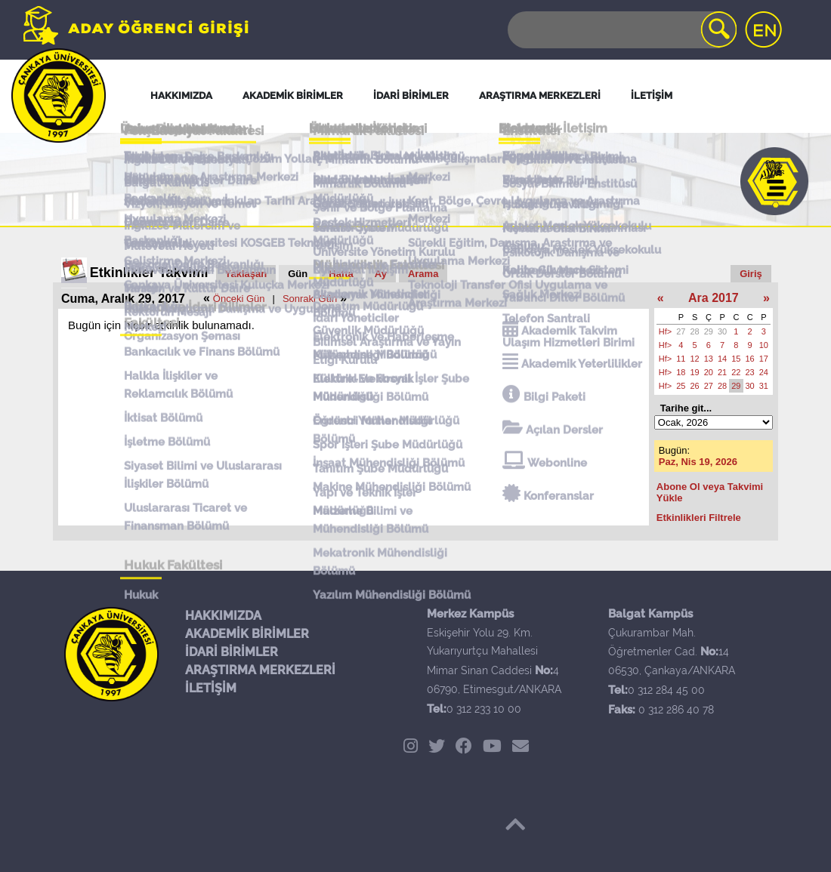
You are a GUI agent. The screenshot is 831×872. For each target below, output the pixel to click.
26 (695, 385)
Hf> (665, 331)
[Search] (621, 29)
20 (708, 372)
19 (695, 372)
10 (763, 345)
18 (680, 372)
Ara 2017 (713, 297)
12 (695, 358)
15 (735, 358)
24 (763, 372)
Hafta (341, 273)
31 (763, 385)
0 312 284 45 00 (666, 690)
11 (680, 358)
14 (722, 358)
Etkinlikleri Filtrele (698, 517)
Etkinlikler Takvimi (149, 272)
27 (680, 331)
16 (750, 358)
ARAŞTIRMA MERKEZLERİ (260, 670)
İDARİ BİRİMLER (231, 652)
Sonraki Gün (310, 298)
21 (722, 372)
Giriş (751, 273)
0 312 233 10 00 (483, 709)
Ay (381, 273)
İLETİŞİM (210, 688)
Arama (423, 273)
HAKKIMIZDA (223, 616)
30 (722, 331)
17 (763, 358)
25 (680, 385)
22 (735, 372)
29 (708, 331)
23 (750, 372)
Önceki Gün (239, 298)
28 (695, 331)
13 (708, 358)
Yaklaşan (246, 273)
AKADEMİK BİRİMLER (247, 634)
